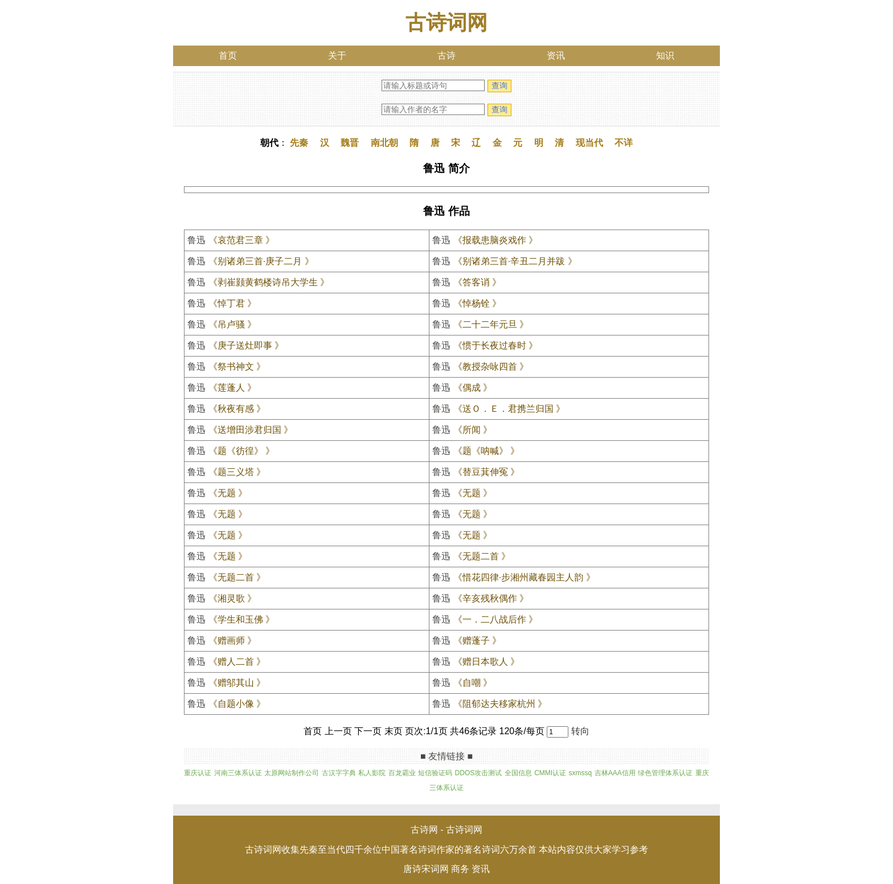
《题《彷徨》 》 (241, 451)
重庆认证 (197, 773)
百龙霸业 (402, 773)
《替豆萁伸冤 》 (486, 472)
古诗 (446, 55)
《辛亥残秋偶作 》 (491, 598)
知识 (665, 55)
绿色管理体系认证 (665, 773)
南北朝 (384, 143)
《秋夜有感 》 (236, 409)
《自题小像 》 (236, 704)
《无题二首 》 (481, 556)
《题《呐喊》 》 (486, 451)
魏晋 (350, 143)
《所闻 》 (472, 430)
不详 (624, 143)
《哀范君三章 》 (241, 240)
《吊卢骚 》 (232, 324)
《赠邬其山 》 (236, 682)
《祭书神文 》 (236, 366)
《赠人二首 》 (236, 661)
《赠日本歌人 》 (486, 661)
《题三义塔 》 (236, 472)
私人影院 (372, 773)
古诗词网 (446, 22)
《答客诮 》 (477, 282)
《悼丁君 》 (232, 303)
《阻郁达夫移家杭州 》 (500, 704)
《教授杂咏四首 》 (491, 366)
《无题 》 (227, 493)
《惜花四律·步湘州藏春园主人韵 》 (524, 577)
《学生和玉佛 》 (241, 619)
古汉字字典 (339, 773)
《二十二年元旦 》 (491, 324)
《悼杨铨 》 (477, 303)
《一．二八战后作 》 (495, 619)
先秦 (299, 143)
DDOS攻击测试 (478, 773)
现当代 (589, 143)
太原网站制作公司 (291, 773)
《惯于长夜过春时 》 (495, 345)
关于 (337, 55)
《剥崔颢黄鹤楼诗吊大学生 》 (268, 282)
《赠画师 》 (232, 640)
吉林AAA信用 (615, 773)
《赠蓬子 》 (477, 640)
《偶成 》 (472, 387)
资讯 (556, 55)
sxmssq (580, 773)
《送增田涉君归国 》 (250, 430)
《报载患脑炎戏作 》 (495, 240)
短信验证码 (435, 773)
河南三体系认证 (238, 773)
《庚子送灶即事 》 (246, 345)
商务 (460, 869)
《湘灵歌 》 (232, 598)
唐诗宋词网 (426, 869)
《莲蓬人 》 (232, 387)
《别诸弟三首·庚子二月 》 (261, 261)
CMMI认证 (550, 773)
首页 (228, 55)
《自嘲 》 (472, 682)
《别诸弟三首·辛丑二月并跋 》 (515, 261)
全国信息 (518, 773)
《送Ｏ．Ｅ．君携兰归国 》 (509, 409)
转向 (580, 731)
